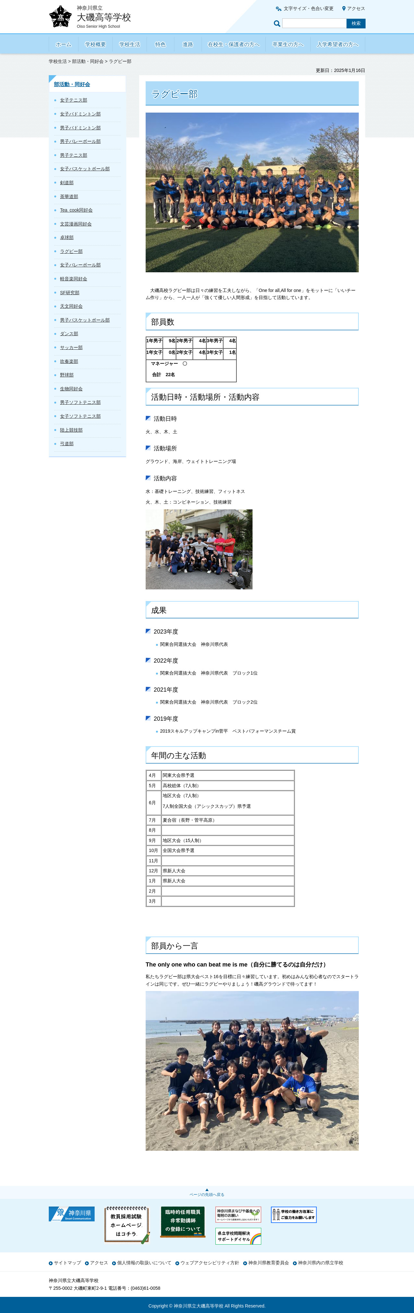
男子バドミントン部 (80, 127)
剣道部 (67, 182)
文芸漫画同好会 (76, 223)
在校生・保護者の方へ (234, 44)
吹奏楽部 (69, 361)
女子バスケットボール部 (85, 168)
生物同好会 (71, 388)
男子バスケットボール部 (85, 320)
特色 (160, 44)
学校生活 (129, 44)
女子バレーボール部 (80, 264)
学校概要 (95, 44)
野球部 (67, 374)
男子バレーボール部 (80, 141)
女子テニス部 (73, 100)
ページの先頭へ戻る (207, 1194)
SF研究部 (69, 292)
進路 (188, 44)
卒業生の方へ (288, 44)
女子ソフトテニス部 (80, 416)
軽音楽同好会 (73, 278)
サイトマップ (67, 1262)
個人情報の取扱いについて (144, 1262)
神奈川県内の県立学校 (320, 1262)
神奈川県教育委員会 (268, 1262)
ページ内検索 (278, 23)
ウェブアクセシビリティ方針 (210, 1262)
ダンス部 (69, 333)
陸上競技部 (71, 430)
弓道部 (67, 443)
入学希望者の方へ (337, 44)
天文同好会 (71, 306)
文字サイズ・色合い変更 (309, 8)
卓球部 (67, 237)
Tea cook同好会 (76, 210)
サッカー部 (71, 347)
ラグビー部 (71, 251)
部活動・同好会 (88, 61)
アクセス (356, 8)
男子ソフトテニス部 (80, 402)
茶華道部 (69, 196)
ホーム (63, 44)
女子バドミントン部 (80, 113)
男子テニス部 (73, 155)
